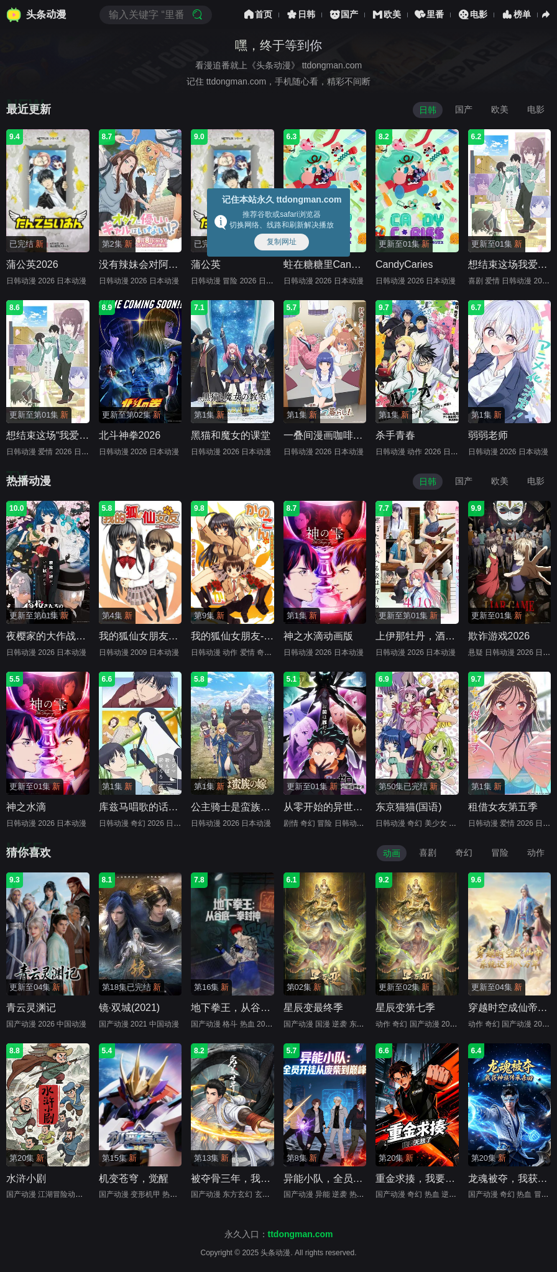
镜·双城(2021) (129, 1007)
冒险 (500, 853)
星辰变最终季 (313, 1007)
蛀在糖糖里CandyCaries (336, 264)
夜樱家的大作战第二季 (56, 636)
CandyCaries (404, 264)
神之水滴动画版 (318, 636)
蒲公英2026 (32, 264)
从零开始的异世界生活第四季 (348, 807)
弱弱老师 (488, 435)
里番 (429, 14)
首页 (257, 14)
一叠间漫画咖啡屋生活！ (338, 435)
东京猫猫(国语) (408, 807)
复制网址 (282, 241)
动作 (536, 853)
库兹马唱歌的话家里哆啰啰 (158, 807)
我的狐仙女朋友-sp (232, 636)
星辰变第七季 (405, 1007)
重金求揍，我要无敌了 (425, 1178)
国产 (343, 14)
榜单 (515, 14)
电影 (472, 14)
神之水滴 (26, 807)
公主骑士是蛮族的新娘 (240, 807)
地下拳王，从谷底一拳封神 (250, 1007)
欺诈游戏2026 (499, 636)
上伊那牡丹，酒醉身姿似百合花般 (450, 636)
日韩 (300, 14)
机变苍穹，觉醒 (133, 1178)
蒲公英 (206, 264)
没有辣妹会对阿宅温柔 (148, 264)
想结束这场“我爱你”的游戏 (64, 435)
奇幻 (463, 853)
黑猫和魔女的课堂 (230, 435)
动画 (391, 853)
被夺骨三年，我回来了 (240, 1178)
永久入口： (278, 1234)
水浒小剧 (26, 1178)
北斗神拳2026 (130, 435)
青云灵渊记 (31, 1007)
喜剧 (427, 853)
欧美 (386, 14)
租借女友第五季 (503, 807)
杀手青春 (395, 435)
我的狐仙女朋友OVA (144, 636)
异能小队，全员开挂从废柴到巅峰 (358, 1178)
